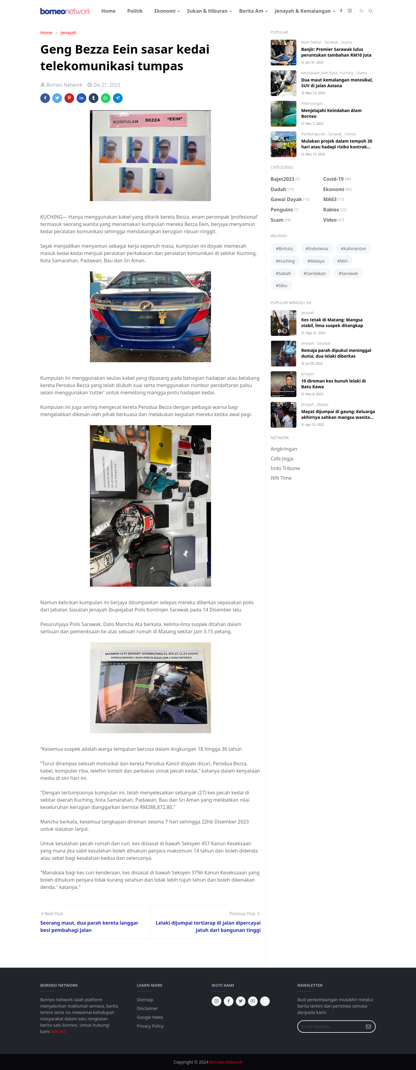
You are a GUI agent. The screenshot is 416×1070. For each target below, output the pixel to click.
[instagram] (349, 11)
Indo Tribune (285, 468)
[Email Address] (330, 1026)
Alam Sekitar (312, 42)
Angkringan (284, 449)
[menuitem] (108, 11)
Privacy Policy (150, 1026)
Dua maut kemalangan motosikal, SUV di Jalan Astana (337, 82)
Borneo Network (226, 1062)
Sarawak (331, 42)
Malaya (322, 404)
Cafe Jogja (282, 458)
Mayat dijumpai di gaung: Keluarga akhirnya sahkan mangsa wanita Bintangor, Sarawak (338, 417)
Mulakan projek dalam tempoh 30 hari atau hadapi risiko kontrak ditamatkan (336, 146)
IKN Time (281, 478)
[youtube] (253, 1001)
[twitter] (241, 1001)
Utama (346, 42)
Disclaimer (147, 1008)
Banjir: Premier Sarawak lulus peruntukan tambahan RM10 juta (336, 52)
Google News (150, 1017)
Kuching (347, 72)
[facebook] (341, 11)
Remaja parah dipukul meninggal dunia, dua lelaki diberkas (336, 353)
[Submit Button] (368, 1026)
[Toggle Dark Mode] (361, 11)
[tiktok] (265, 1001)
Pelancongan (312, 103)
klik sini (58, 1031)
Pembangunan (313, 134)
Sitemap (145, 999)
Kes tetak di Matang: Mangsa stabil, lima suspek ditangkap (332, 322)
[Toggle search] (371, 10)
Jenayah (307, 312)
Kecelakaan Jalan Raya (319, 72)
